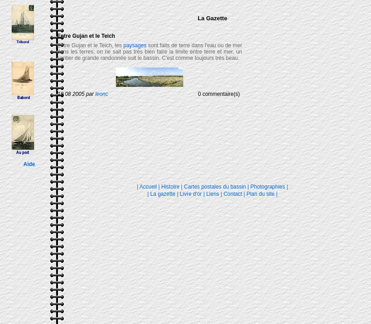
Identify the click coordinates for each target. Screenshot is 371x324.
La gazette (163, 194)
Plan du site (261, 194)
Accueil (148, 187)
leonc (101, 94)
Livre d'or (191, 194)
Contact (233, 194)
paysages (135, 45)
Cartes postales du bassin (215, 187)
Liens (212, 194)
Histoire (170, 187)
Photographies (267, 187)
